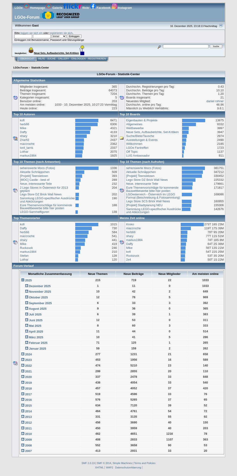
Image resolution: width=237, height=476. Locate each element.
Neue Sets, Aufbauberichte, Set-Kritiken (152, 132)
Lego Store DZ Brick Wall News (40, 194)
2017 (28, 394)
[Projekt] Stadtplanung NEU (144, 205)
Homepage (35, 7)
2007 (28, 451)
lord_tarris (26, 147)
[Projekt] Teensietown (34, 176)
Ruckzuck (26, 248)
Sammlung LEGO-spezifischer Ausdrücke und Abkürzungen (47, 199)
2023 (28, 360)
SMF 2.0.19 (88, 463)
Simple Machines (122, 463)
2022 (28, 365)
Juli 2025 (35, 314)
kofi (22, 120)
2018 (28, 388)
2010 (28, 434)
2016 (28, 400)
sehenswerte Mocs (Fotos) (37, 168)
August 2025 (38, 308)
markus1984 (28, 155)
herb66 (24, 124)
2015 (28, 405)
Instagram (121, 7)
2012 (28, 422)
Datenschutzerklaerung (128, 467)
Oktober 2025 (38, 297)
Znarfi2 (24, 140)
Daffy (23, 132)
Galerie (54, 7)
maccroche (27, 144)
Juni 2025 (35, 320)
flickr (76, 7)
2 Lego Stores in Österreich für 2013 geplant (44, 189)
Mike (23, 128)
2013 (28, 417)
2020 (28, 377)
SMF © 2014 (104, 463)
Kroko (130, 224)
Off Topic (132, 151)
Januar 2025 (37, 348)
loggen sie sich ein (32, 32)
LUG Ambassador (138, 155)
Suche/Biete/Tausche (140, 136)
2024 (28, 354)
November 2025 (40, 291)
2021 (28, 371)
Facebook (100, 7)
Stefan (24, 255)
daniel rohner (215, 101)
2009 (28, 439)
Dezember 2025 (40, 286)
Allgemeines (134, 124)
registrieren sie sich (60, 32)
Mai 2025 (35, 325)
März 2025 (36, 337)
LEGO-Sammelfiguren (34, 212)
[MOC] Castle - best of (34, 179)
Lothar (24, 151)
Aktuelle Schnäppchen (34, 172)
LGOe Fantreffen (137, 147)
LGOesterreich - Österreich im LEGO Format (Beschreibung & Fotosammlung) (153, 196)
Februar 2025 (38, 343)
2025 (28, 280)
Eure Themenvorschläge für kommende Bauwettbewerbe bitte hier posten (46, 206)
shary (23, 136)
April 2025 (36, 331)
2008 (28, 445)
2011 (28, 428)
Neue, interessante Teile (36, 183)
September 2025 (40, 303)
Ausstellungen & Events (142, 140)
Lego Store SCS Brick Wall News (148, 201)
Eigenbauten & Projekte (142, 120)
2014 (28, 411)
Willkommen (134, 144)
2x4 (128, 259)
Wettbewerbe (135, 128)
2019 (28, 382)
